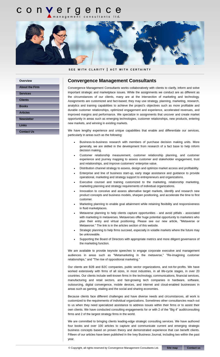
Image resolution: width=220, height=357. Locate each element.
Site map (172, 347)
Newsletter (26, 119)
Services (25, 93)
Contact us (193, 347)
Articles (24, 112)
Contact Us (26, 131)
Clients (24, 100)
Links (23, 125)
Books (23, 106)
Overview (25, 80)
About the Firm (29, 87)
